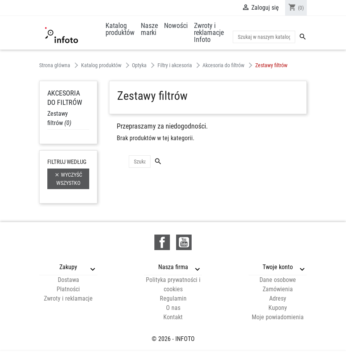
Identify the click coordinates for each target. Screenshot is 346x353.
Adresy (277, 298)
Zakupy (68, 267)
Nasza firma (173, 267)
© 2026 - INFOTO (173, 339)
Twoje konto (278, 267)
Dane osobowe (278, 279)
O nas (173, 307)
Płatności (68, 289)
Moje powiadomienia (278, 317)
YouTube (184, 242)
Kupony (277, 307)
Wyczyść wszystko (68, 178)
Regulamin (173, 298)
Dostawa (68, 279)
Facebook (162, 242)
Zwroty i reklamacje (68, 298)
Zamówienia (278, 289)
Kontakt (173, 317)
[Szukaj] (264, 37)
